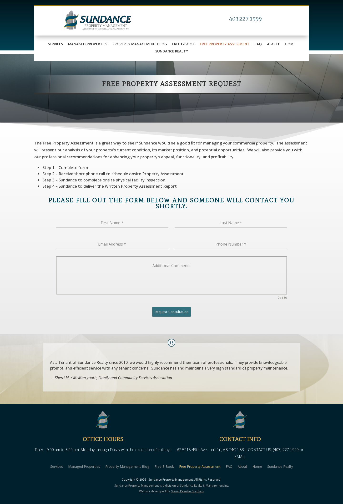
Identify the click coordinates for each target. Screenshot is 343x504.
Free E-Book (183, 44)
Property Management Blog (139, 44)
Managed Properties (87, 44)
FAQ (258, 44)
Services (55, 44)
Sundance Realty (171, 51)
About (273, 44)
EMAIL (240, 456)
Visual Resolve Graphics (187, 491)
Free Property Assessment (224, 44)
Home (290, 44)
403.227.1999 (245, 18)
